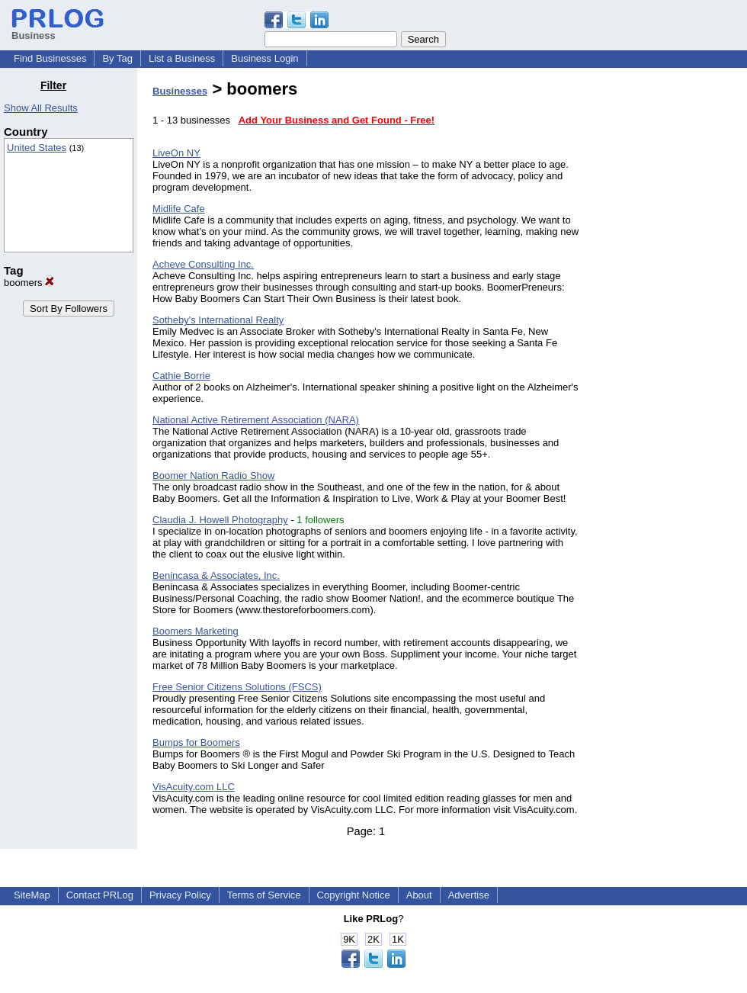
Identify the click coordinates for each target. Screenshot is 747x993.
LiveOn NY (176, 153)
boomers (29, 282)
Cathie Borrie (181, 375)
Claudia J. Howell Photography (220, 519)
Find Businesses (50, 58)
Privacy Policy (180, 895)
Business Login (264, 58)
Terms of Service (264, 895)
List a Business (182, 58)
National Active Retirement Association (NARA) (255, 420)
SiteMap (32, 895)
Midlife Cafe (178, 208)
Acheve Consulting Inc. (203, 264)
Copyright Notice (353, 895)
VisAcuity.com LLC (193, 786)
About (419, 895)
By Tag (117, 58)
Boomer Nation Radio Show (213, 475)
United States (36, 147)
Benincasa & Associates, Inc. (216, 575)
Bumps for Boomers (196, 742)
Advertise (468, 895)
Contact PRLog (99, 895)
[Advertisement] (669, 308)
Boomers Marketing (195, 631)
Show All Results (41, 108)
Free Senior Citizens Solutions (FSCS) (237, 687)
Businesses (179, 91)
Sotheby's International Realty (218, 320)
